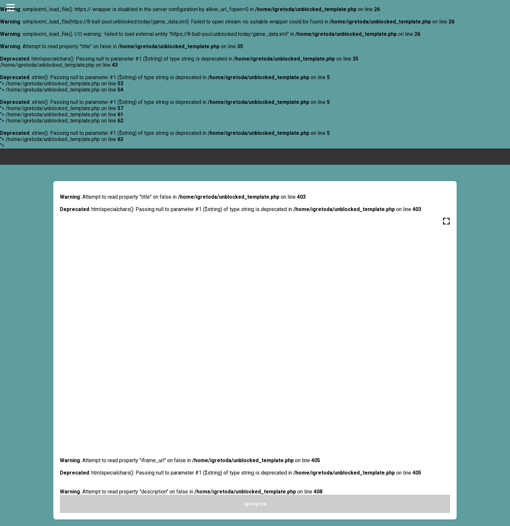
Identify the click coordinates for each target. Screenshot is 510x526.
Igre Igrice (255, 503)
